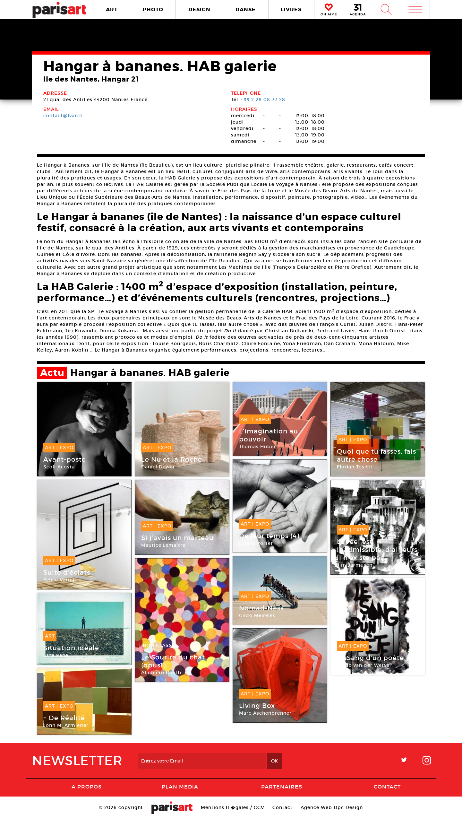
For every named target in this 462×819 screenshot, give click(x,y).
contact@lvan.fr (63, 115)
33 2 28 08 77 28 (264, 99)
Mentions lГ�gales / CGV (232, 807)
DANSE (245, 9)
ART (112, 9)
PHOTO (153, 9)
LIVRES (291, 9)
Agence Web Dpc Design (332, 807)
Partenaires (281, 786)
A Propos (87, 786)
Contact (387, 786)
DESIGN (199, 9)
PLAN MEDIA (180, 786)
